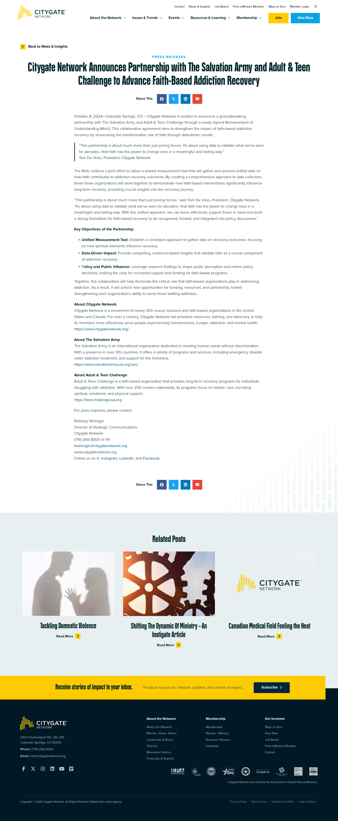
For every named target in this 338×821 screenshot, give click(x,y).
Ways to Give (277, 6)
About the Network (105, 18)
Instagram (109, 458)
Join (278, 18)
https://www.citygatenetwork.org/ (101, 329)
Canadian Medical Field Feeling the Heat (269, 626)
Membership (247, 18)
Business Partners (218, 740)
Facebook (151, 458)
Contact (179, 6)
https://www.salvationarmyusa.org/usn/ (106, 364)
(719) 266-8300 (42, 749)
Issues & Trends (145, 18)
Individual (212, 746)
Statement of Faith (282, 802)
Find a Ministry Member (248, 6)
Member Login (299, 6)
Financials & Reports (160, 758)
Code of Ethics (307, 802)
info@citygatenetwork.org (48, 756)
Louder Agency (112, 802)
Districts (152, 746)
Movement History (159, 752)
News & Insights (199, 6)
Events (174, 18)
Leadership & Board (160, 740)
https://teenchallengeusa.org (98, 400)
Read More (68, 636)
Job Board (221, 6)
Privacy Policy (238, 802)
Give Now (305, 18)
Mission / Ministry (217, 733)
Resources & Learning (208, 18)
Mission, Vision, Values (162, 733)
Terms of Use (259, 802)
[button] (315, 6)
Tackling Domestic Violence (68, 626)
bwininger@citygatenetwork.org (100, 446)
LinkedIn (126, 458)
